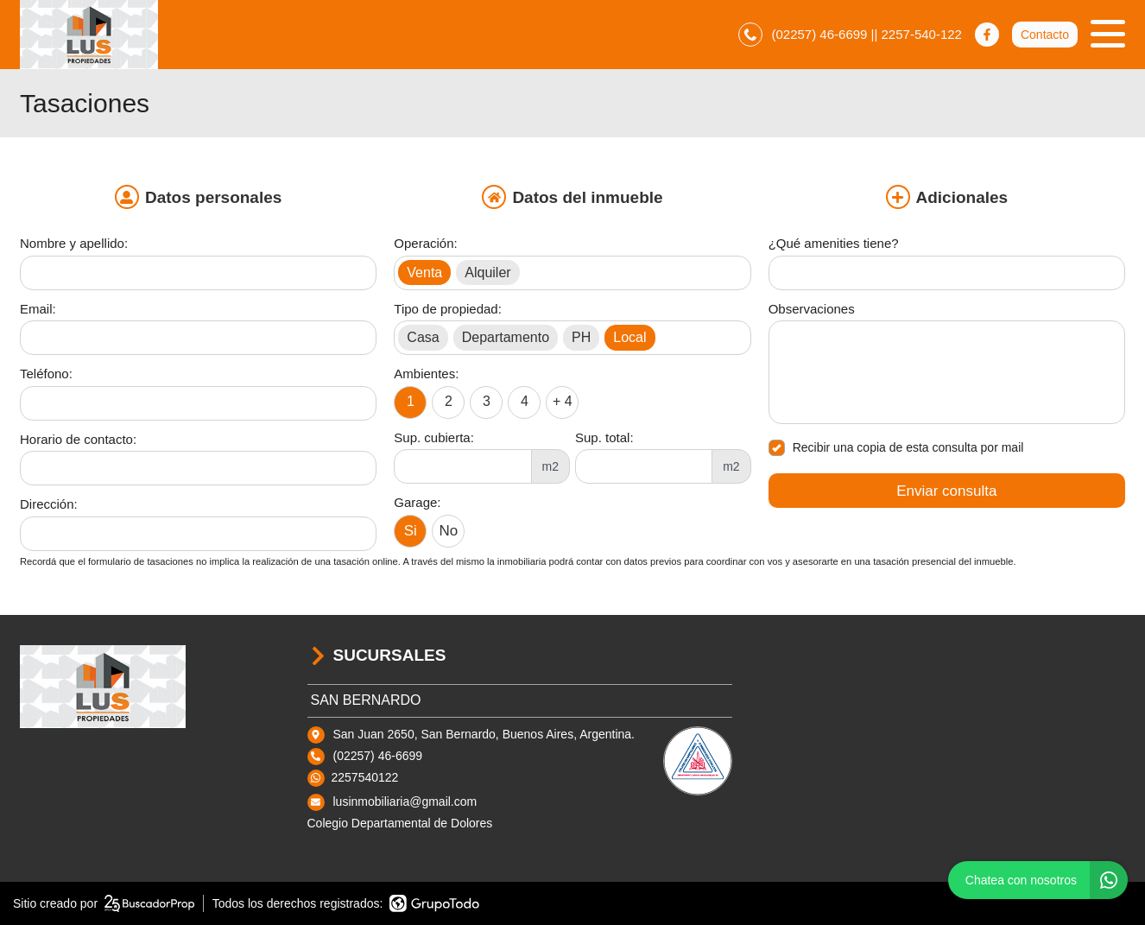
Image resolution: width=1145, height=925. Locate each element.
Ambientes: (426, 373)
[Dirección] (198, 533)
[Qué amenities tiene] (947, 273)
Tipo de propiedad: (448, 308)
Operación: (425, 243)
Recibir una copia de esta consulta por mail (896, 448)
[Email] (198, 337)
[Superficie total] (643, 466)
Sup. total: (604, 437)
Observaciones (812, 308)
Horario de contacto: (78, 439)
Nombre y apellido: (74, 243)
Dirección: (49, 504)
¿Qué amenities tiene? (834, 243)
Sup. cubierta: (434, 437)
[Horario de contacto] (198, 468)
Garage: (417, 502)
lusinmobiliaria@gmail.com (405, 801)
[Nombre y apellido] (198, 273)
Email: (38, 308)
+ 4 (562, 401)
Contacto (1045, 34)
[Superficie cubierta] (462, 466)
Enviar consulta (946, 491)
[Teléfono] (198, 403)
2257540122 (365, 777)
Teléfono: (46, 373)
